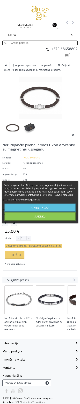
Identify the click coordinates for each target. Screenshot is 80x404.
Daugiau (9, 199)
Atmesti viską (40, 207)
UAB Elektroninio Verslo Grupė (30, 402)
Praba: (5, 168)
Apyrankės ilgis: (10, 174)
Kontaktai (9, 367)
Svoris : (6, 179)
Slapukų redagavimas (28, 199)
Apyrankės (46, 65)
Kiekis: (8, 238)
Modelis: (6, 157)
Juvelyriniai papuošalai (24, 65)
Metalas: (6, 162)
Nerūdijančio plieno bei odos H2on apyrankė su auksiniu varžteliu (49, 321)
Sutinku (40, 216)
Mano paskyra (12, 351)
